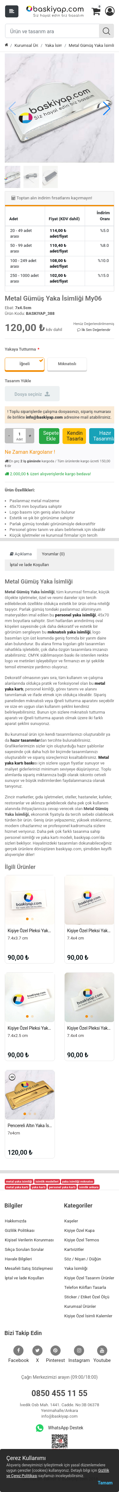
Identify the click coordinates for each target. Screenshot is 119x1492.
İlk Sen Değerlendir (93, 330)
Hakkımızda (15, 1221)
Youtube (102, 1354)
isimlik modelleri (47, 1181)
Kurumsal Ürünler (26, 45)
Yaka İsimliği (53, 45)
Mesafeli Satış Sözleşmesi (29, 1268)
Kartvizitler (74, 1249)
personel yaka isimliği (75, 615)
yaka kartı (38, 1187)
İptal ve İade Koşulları (29, 564)
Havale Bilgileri (18, 1259)
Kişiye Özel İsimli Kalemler (88, 1316)
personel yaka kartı (62, 1187)
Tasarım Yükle (18, 380)
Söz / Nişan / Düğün (82, 1259)
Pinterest (55, 1354)
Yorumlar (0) (53, 554)
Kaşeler (71, 1221)
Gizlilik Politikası (20, 1230)
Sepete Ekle (51, 436)
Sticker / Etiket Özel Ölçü (86, 1297)
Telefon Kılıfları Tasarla (85, 1287)
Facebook (18, 1354)
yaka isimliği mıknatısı (77, 1181)
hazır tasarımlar (25, 740)
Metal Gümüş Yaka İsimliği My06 (91, 45)
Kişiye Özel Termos (81, 1240)
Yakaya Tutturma (20, 349)
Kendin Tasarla (75, 436)
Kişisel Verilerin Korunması (29, 1240)
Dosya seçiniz (32, 394)
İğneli (24, 363)
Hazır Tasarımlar (103, 436)
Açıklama (21, 554)
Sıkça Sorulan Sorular (24, 1249)
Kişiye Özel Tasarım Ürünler (89, 1278)
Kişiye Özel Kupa (79, 1230)
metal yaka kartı (17, 1187)
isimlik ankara (88, 1187)
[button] (109, 11)
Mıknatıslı (67, 363)
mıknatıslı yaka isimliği (69, 632)
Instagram (79, 1354)
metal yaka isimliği (19, 1181)
